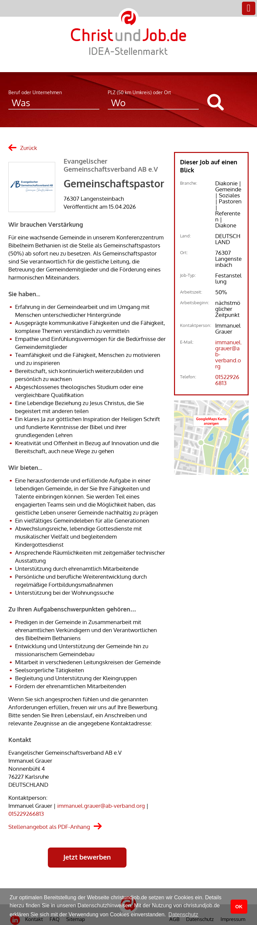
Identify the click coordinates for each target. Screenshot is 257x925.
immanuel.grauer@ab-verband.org (101, 805)
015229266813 (26, 813)
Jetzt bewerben (87, 857)
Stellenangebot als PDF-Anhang (49, 826)
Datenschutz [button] (183, 914)
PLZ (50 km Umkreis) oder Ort (139, 92)
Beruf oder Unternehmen (35, 92)
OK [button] (239, 906)
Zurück (28, 147)
